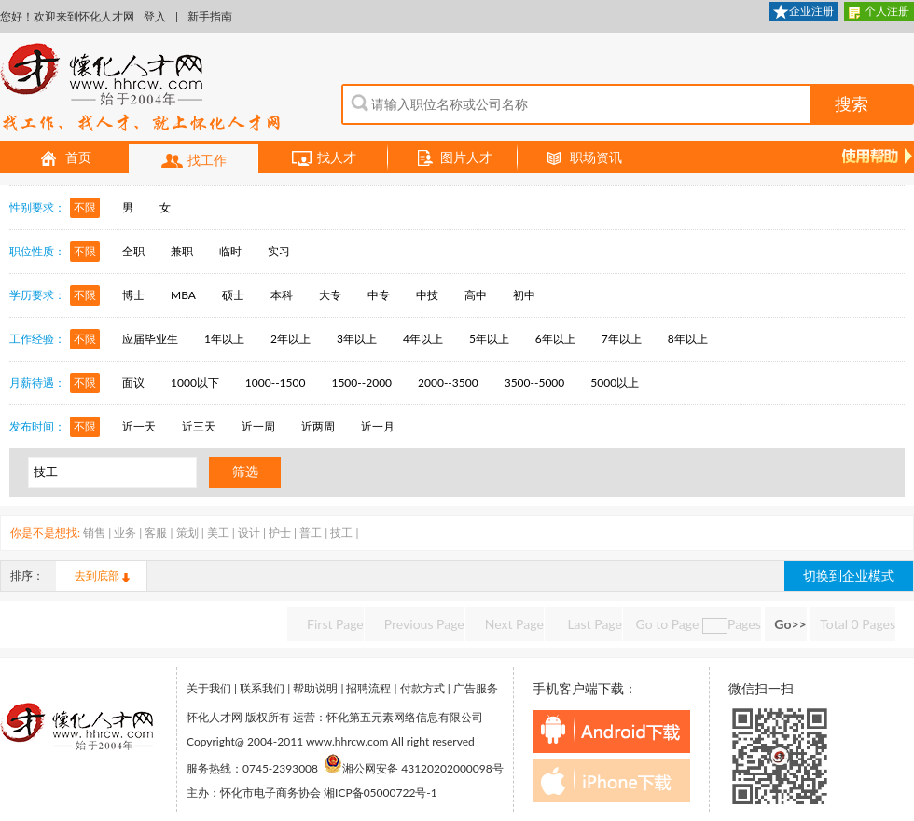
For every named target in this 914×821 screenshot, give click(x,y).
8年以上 (688, 339)
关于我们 (209, 688)
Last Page (593, 624)
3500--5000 (535, 383)
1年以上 (224, 339)
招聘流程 (368, 688)
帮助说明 (315, 688)
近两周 (318, 426)
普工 (310, 533)
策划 (187, 533)
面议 (133, 383)
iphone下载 (611, 780)
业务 (125, 533)
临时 (230, 251)
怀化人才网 (141, 88)
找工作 (194, 161)
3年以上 (357, 339)
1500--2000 (361, 383)
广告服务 (475, 688)
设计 (249, 533)
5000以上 (614, 383)
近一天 (139, 426)
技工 (341, 533)
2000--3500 (448, 383)
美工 (218, 533)
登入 (155, 16)
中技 (427, 295)
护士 (280, 533)
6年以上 (555, 339)
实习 (279, 251)
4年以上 (423, 339)
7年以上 (622, 339)
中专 (378, 295)
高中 (475, 295)
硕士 (233, 295)
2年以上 (290, 339)
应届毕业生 (150, 339)
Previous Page (424, 624)
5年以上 (489, 339)
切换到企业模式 (848, 575)
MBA (183, 295)
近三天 (198, 426)
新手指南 (209, 16)
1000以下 (195, 383)
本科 (281, 295)
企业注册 (803, 13)
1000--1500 (275, 383)
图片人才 (453, 158)
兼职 (182, 251)
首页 (65, 158)
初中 (524, 295)
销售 (94, 533)
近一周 (258, 426)
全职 (133, 251)
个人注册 (879, 13)
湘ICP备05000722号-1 (380, 793)
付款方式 (422, 688)
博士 (133, 295)
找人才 (323, 158)
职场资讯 (583, 158)
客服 (156, 533)
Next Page (514, 624)
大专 (330, 295)
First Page (335, 624)
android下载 (611, 731)
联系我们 (262, 688)
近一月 (378, 426)
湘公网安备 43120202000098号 (414, 768)
